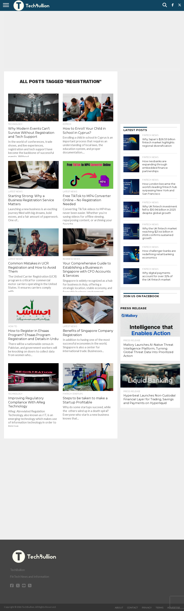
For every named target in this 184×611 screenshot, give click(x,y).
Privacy (147, 607)
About (119, 607)
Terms (159, 607)
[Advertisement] (92, 40)
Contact (132, 607)
